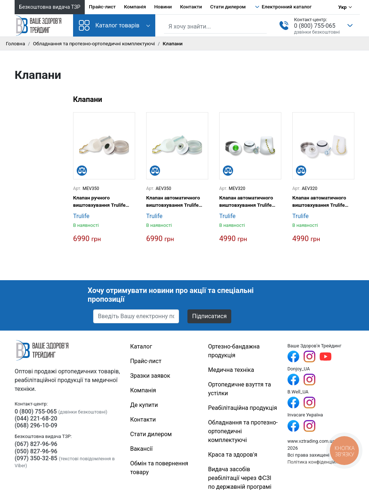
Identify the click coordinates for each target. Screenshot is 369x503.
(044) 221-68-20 (36, 418)
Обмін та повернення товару (159, 468)
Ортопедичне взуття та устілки (239, 389)
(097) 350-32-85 (36, 458)
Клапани (87, 99)
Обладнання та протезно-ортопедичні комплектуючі (94, 43)
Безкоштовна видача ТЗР (49, 7)
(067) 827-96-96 (36, 444)
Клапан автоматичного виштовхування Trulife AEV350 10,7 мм (173, 202)
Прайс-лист (102, 6)
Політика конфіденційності (317, 462)
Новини (163, 6)
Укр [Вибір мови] (342, 7)
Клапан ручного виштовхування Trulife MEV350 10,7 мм (99, 202)
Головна (15, 43)
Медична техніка (231, 369)
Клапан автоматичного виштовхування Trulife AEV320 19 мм (319, 202)
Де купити (144, 404)
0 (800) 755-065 (314, 25)
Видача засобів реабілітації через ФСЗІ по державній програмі (239, 478)
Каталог (141, 346)
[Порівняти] (82, 170)
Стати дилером (228, 6)
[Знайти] (262, 26)
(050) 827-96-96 (36, 451)
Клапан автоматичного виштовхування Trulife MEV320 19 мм (246, 202)
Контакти (191, 6)
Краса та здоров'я (233, 454)
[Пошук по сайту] (215, 27)
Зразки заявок (150, 375)
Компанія (135, 6)
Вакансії (141, 448)
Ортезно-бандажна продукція (234, 351)
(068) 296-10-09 (36, 425)
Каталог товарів (109, 25)
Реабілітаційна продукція (242, 407)
